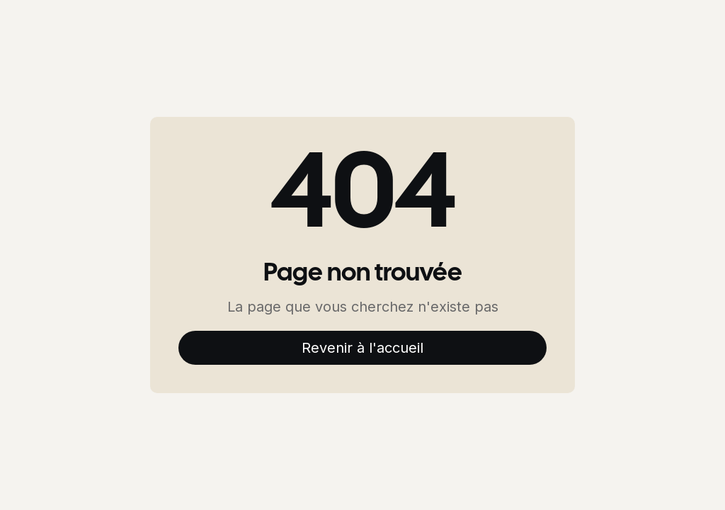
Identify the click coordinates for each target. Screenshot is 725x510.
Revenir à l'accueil (362, 347)
